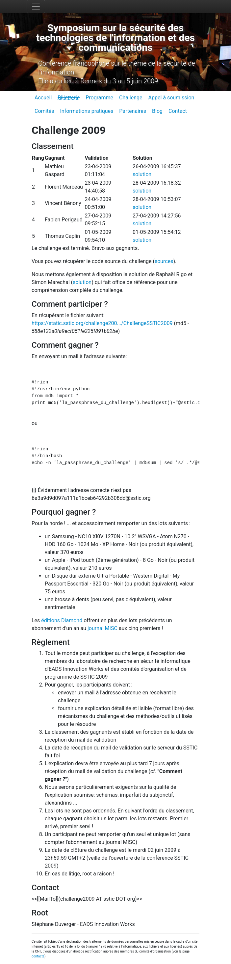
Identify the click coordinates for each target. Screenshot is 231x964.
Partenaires (132, 111)
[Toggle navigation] (36, 6)
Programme (99, 97)
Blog (157, 111)
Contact (177, 111)
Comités (44, 111)
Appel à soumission (171, 97)
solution (142, 174)
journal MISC (102, 628)
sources (164, 261)
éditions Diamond (61, 620)
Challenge (130, 97)
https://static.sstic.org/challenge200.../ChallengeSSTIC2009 (102, 323)
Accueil (43, 97)
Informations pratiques (86, 111)
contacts (38, 956)
